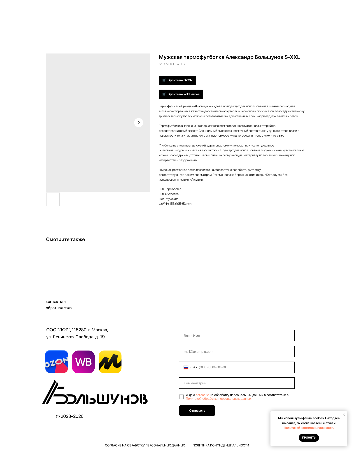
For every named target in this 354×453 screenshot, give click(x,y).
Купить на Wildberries (184, 94)
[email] (237, 351)
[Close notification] (344, 414)
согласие (202, 395)
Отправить (197, 410)
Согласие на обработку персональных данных (145, 445)
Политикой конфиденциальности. (309, 428)
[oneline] (237, 383)
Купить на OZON (180, 80)
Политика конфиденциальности (221, 445)
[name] (237, 335)
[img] (96, 394)
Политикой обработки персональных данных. (219, 398)
